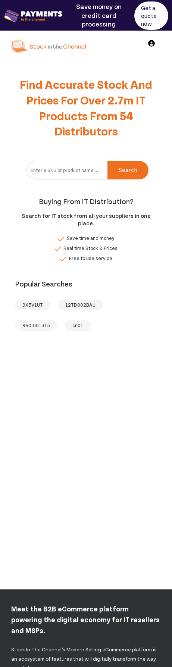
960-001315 (36, 325)
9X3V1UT (32, 305)
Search (128, 169)
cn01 (77, 325)
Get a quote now (149, 15)
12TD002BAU (80, 305)
